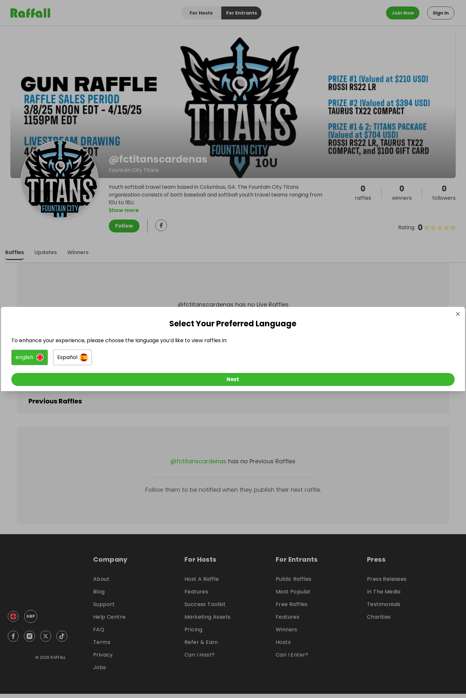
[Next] (233, 380)
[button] (160, 358)
